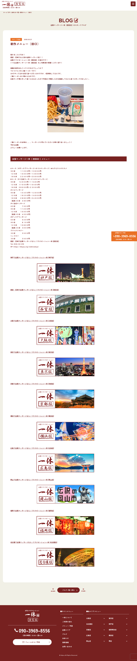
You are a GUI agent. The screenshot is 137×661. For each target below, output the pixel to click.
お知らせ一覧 (15, 12)
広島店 (88, 635)
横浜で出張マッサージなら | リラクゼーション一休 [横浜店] (32, 416)
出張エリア (66, 630)
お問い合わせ (67, 646)
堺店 (110, 641)
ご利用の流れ (67, 621)
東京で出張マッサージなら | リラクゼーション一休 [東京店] (32, 352)
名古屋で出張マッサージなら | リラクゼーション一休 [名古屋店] (33, 542)
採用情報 (65, 642)
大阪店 (88, 618)
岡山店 (88, 641)
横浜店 (111, 635)
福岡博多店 (112, 629)
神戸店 (111, 624)
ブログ (64, 634)
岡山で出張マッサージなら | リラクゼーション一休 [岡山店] (32, 480)
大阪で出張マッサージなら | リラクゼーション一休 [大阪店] (32, 321)
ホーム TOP (6, 12)
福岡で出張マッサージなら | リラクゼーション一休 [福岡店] (32, 510)
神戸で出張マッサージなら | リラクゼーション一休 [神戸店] (32, 257)
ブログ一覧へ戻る (68, 590)
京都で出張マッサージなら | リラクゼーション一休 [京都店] (32, 384)
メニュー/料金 (67, 626)
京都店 (88, 629)
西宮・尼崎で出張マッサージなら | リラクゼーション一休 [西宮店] (34, 290)
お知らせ (65, 638)
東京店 (111, 618)
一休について (67, 617)
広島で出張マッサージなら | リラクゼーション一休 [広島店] (32, 448)
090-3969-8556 (124, 236)
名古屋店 (89, 624)
